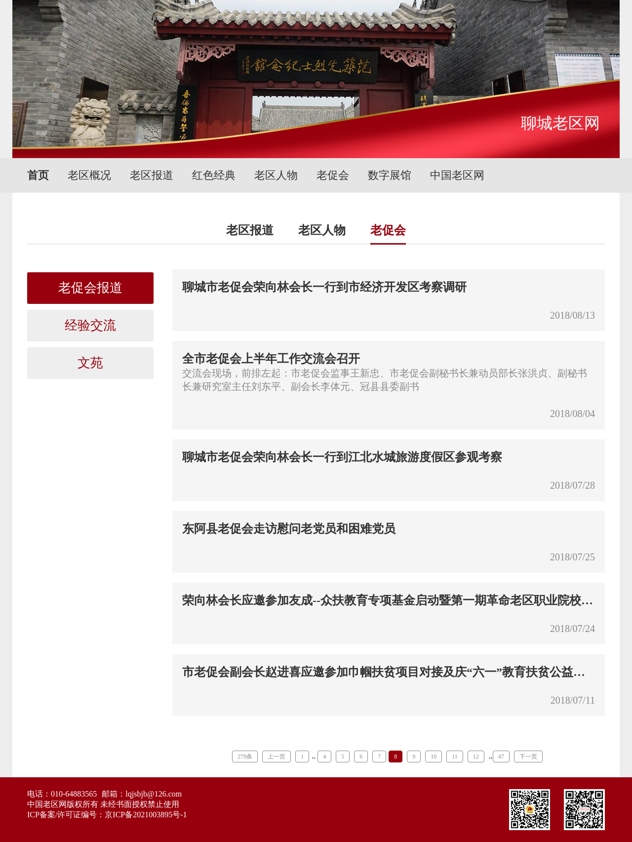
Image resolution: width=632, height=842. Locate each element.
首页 (38, 175)
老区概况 (89, 175)
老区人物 (276, 175)
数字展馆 (389, 175)
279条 (244, 756)
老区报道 (151, 175)
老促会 (332, 175)
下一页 (528, 756)
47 (501, 756)
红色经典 (214, 175)
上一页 (276, 756)
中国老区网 (457, 175)
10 (433, 756)
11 (455, 756)
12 (476, 756)
